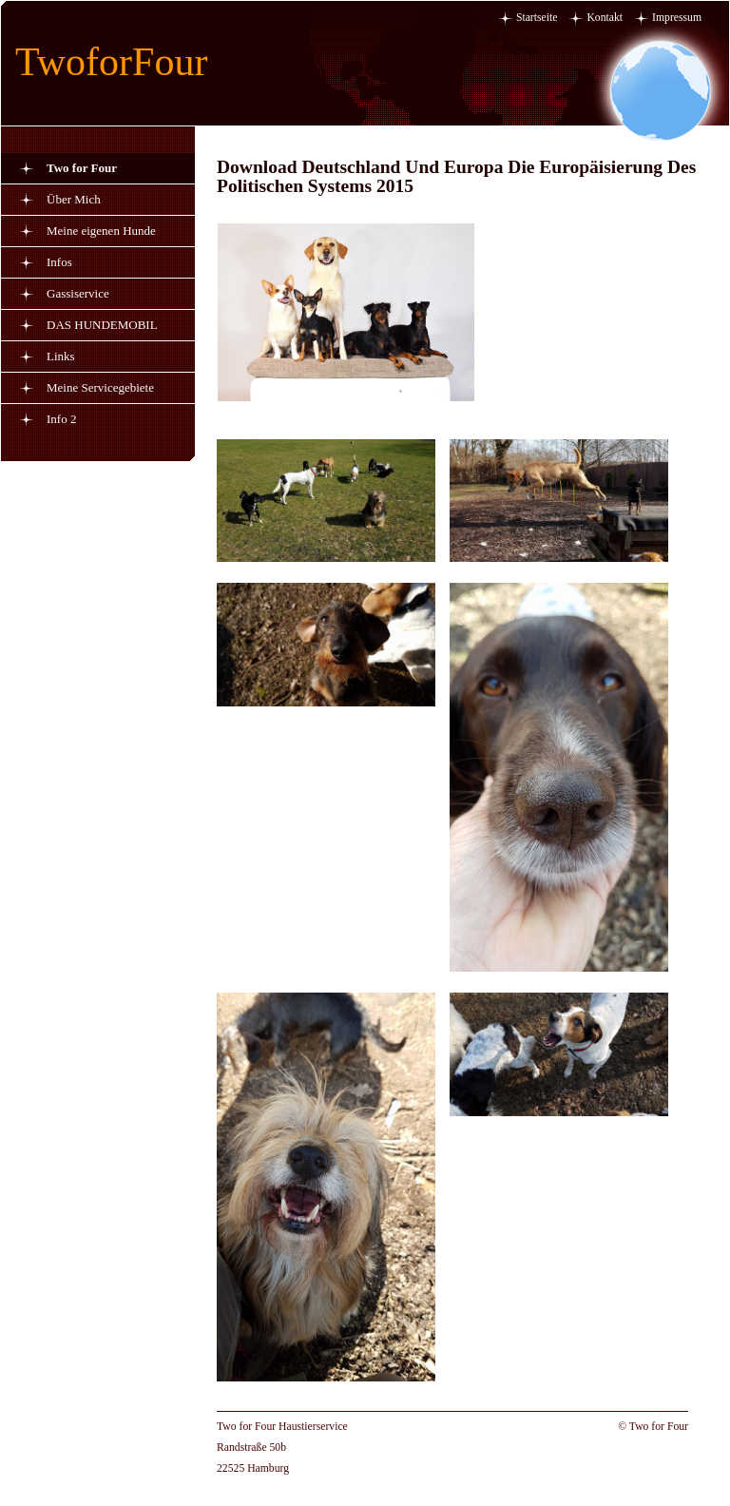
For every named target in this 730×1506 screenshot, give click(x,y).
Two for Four (82, 168)
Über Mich (74, 199)
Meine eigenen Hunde (101, 230)
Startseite (537, 17)
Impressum (676, 17)
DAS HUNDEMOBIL (102, 325)
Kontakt (604, 17)
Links (61, 356)
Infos (59, 262)
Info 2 (61, 419)
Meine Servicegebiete (100, 387)
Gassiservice (78, 293)
